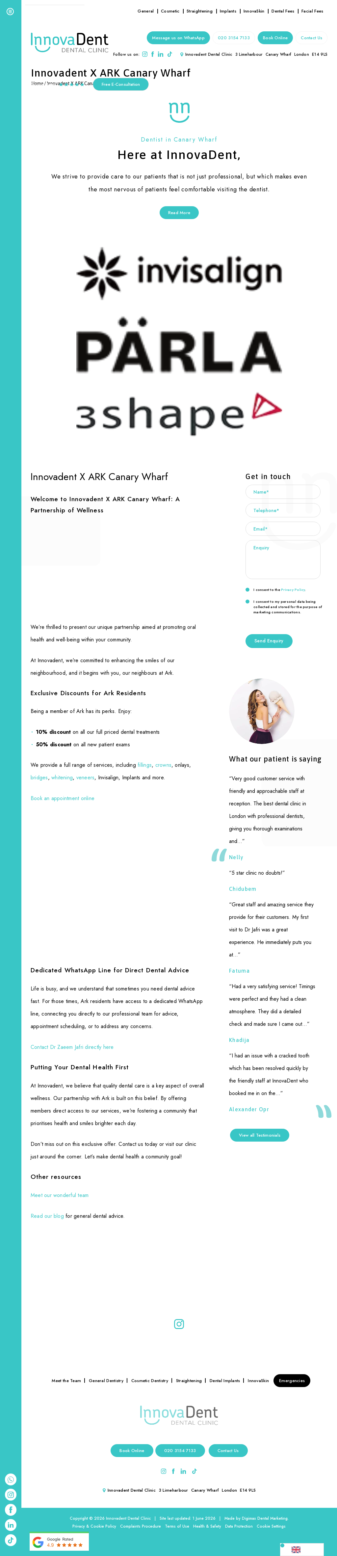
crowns (163, 765)
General (146, 11)
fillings (145, 765)
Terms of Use (177, 1526)
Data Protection (239, 1526)
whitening (62, 777)
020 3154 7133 (234, 38)
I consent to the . (276, 589)
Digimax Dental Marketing (265, 1518)
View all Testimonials (259, 1135)
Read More (179, 213)
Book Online (275, 38)
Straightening (200, 11)
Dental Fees (283, 11)
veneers (85, 777)
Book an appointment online (62, 798)
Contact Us (311, 38)
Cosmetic (170, 11)
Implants (228, 11)
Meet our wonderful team (60, 1195)
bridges (39, 777)
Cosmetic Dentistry (149, 1381)
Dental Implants (225, 1381)
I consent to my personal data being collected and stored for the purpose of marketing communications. (284, 607)
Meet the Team (66, 1381)
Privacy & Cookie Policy (94, 1526)
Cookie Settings (271, 1526)
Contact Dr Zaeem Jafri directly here (72, 1047)
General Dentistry (106, 1381)
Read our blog (47, 1216)
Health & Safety (207, 1526)
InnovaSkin (254, 11)
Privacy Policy (293, 589)
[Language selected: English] (302, 1549)
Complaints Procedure (140, 1526)
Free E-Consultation (121, 84)
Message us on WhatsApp (178, 38)
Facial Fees (312, 11)
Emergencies (292, 1381)
